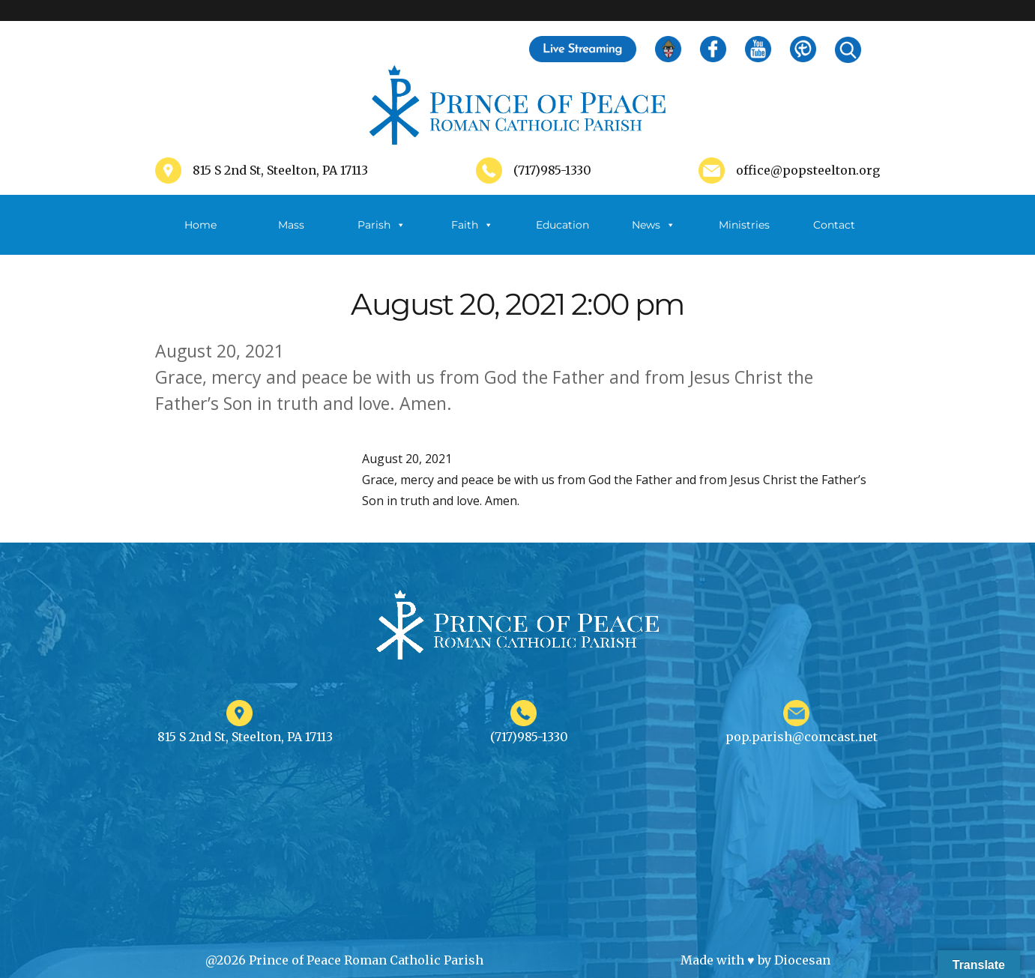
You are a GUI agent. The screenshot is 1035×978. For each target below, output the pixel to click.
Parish (381, 225)
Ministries (744, 236)
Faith (472, 225)
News (653, 225)
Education (562, 225)
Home (200, 225)
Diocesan (802, 960)
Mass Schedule (291, 236)
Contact (834, 225)
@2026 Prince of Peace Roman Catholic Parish (344, 960)
